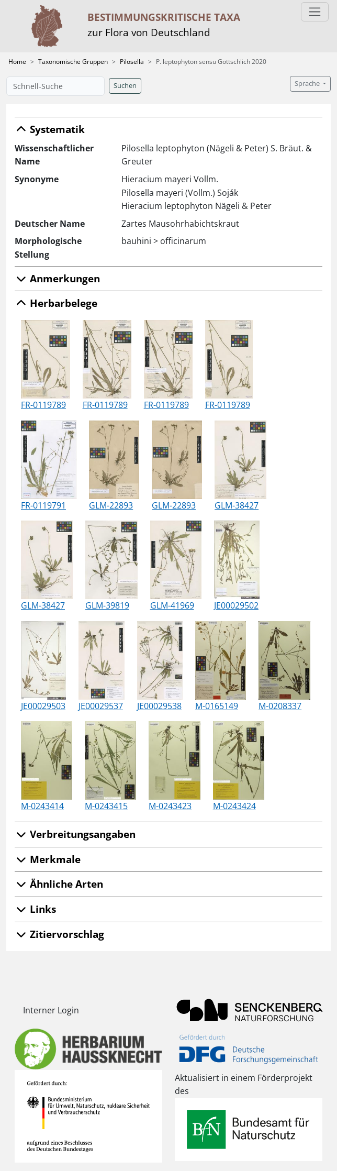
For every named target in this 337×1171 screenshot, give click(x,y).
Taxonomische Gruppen (73, 61)
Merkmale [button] (48, 859)
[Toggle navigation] (315, 11)
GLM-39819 (107, 605)
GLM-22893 (111, 505)
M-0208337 (280, 706)
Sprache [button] (308, 83)
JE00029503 (43, 706)
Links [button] (35, 909)
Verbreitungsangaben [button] (75, 834)
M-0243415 (106, 806)
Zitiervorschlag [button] (59, 934)
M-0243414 (42, 806)
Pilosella (132, 61)
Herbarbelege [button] (56, 303)
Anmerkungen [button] (57, 278)
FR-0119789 (43, 405)
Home (17, 61)
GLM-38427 (237, 505)
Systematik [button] (50, 129)
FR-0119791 (43, 505)
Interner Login (51, 1010)
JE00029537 (100, 706)
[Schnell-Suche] (55, 86)
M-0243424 (234, 806)
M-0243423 (170, 806)
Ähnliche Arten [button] (59, 884)
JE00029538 (159, 706)
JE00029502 (236, 605)
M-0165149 (216, 706)
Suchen (125, 85)
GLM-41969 (172, 605)
